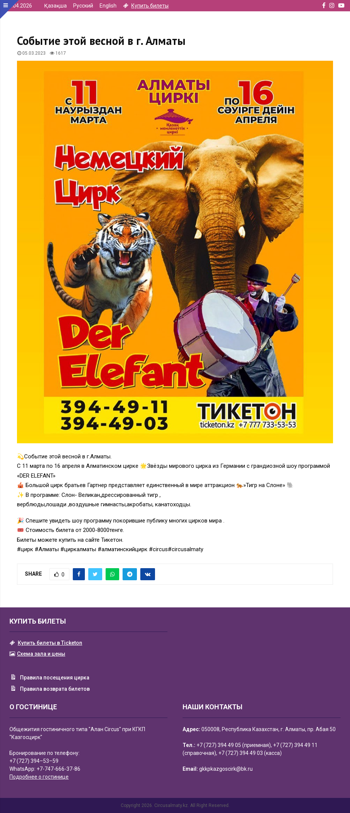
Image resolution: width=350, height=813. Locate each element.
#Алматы (47, 549)
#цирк (25, 549)
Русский (83, 6)
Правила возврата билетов (49, 689)
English (108, 6)
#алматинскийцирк (122, 549)
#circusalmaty (185, 549)
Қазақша (55, 6)
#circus (158, 549)
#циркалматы (78, 549)
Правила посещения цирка (49, 678)
